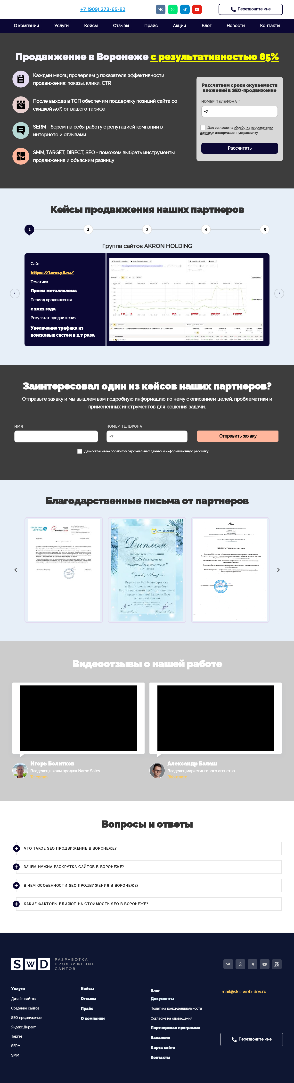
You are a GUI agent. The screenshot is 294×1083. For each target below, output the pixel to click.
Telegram (39, 777)
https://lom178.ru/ (52, 272)
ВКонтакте (177, 777)
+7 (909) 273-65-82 (102, 9)
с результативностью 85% (214, 56)
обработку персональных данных (136, 451)
